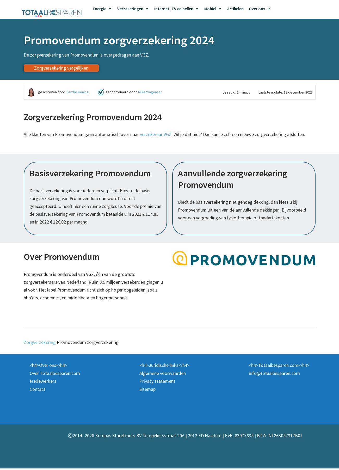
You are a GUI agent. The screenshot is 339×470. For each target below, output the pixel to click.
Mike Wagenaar (150, 92)
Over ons (260, 8)
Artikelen (235, 8)
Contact (37, 391)
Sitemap (147, 391)
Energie (102, 8)
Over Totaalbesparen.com (55, 375)
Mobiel (213, 8)
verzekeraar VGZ (157, 135)
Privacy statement (157, 383)
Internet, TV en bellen (176, 8)
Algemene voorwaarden (162, 375)
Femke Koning (77, 92)
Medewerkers (43, 383)
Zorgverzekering (40, 344)
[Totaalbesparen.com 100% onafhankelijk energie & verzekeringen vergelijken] (51, 12)
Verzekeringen (133, 8)
